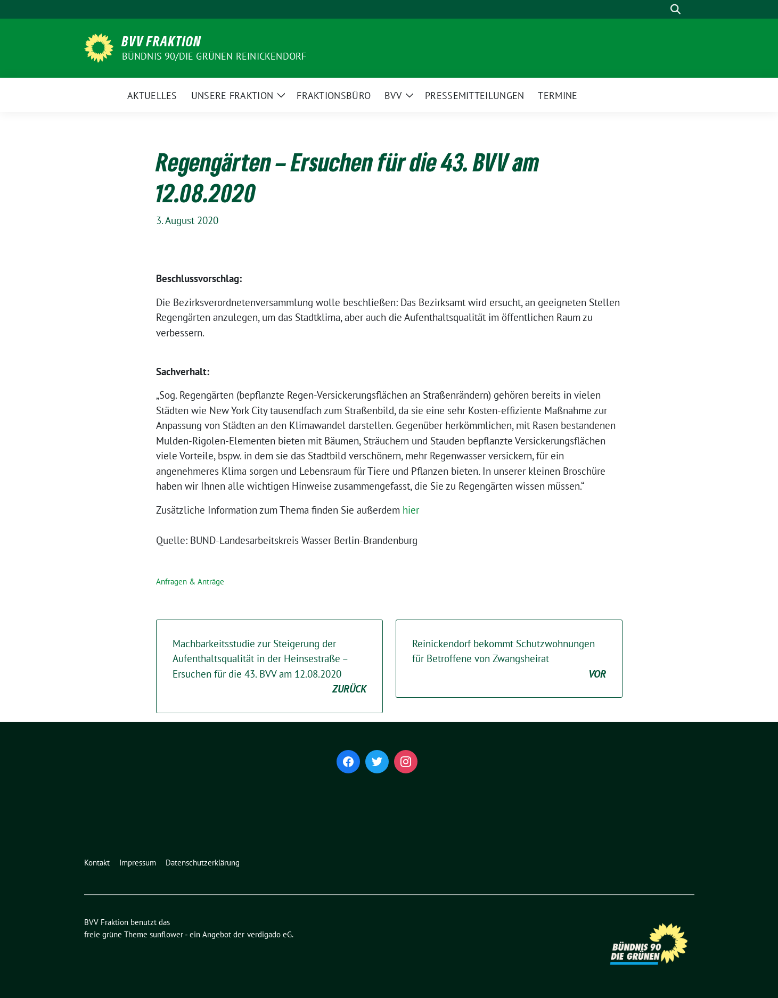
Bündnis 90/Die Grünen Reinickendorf (214, 56)
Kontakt (97, 862)
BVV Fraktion (161, 41)
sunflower (166, 934)
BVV (393, 95)
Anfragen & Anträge (190, 581)
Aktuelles (152, 95)
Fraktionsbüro (334, 95)
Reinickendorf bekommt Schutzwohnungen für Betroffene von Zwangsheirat (509, 659)
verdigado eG (269, 934)
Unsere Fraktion (232, 95)
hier (411, 510)
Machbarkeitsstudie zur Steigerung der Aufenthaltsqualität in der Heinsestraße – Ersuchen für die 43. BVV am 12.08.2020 (269, 667)
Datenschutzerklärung (203, 862)
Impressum (137, 862)
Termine (557, 95)
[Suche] (660, 9)
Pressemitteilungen (474, 95)
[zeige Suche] (675, 9)
